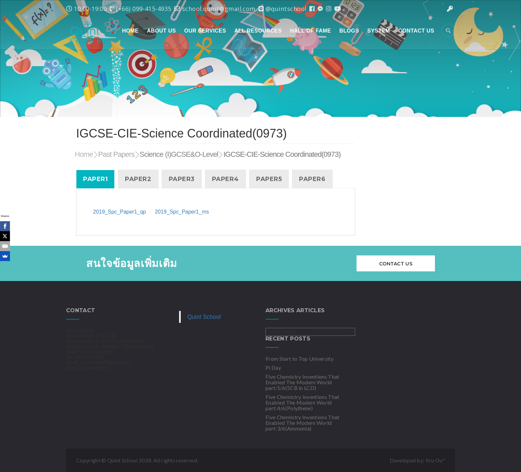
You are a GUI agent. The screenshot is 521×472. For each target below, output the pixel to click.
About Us (161, 31)
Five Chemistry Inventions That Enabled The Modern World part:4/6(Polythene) (302, 402)
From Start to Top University (299, 358)
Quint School (204, 317)
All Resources (257, 31)
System (378, 31)
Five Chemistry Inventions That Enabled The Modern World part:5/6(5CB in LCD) (302, 382)
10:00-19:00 (86, 9)
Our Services (205, 31)
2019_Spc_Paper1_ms (182, 212)
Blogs (349, 31)
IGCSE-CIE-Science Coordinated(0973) (282, 154)
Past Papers (116, 154)
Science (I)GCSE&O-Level (179, 154)
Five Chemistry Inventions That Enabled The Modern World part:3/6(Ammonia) (302, 422)
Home (130, 31)
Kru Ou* (435, 460)
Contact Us (416, 31)
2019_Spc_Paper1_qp (119, 212)
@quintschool (283, 9)
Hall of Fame (310, 31)
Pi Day (273, 367)
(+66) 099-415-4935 (140, 9)
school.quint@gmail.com (214, 9)
